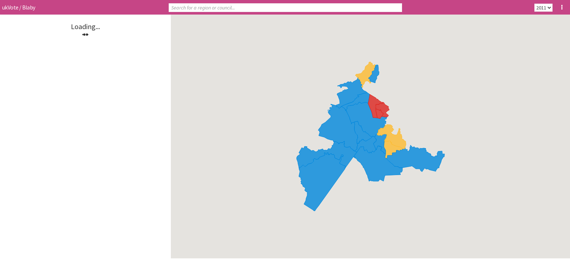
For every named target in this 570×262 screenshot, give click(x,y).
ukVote (10, 7)
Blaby (28, 7)
